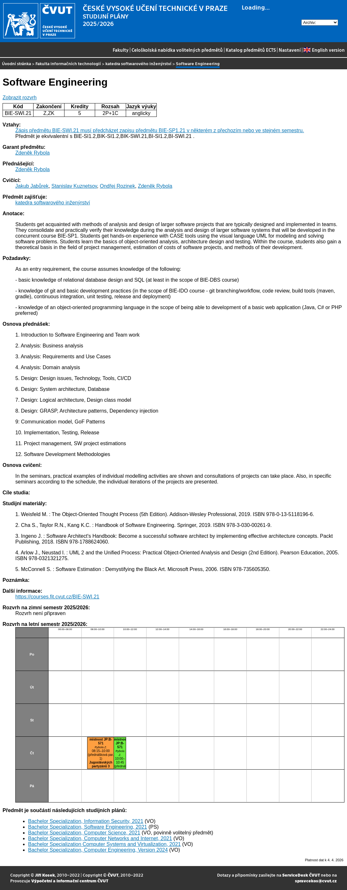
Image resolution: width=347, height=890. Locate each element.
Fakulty (121, 50)
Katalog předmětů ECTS (251, 50)
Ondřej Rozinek (117, 186)
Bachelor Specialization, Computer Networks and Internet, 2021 (100, 838)
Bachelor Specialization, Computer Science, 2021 (84, 832)
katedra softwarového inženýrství (138, 63)
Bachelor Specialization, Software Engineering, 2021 (87, 827)
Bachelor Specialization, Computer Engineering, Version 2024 (98, 850)
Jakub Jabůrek (32, 186)
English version (324, 50)
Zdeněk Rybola (32, 153)
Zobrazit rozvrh (20, 97)
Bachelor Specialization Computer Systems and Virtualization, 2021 (104, 844)
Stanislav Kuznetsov (74, 186)
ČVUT (113, 874)
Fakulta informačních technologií (68, 63)
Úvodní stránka (16, 63)
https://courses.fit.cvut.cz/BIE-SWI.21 (57, 596)
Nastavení (290, 50)
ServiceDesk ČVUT (301, 874)
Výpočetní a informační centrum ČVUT (69, 880)
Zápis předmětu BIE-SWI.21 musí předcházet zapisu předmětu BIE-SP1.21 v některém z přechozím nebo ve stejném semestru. (159, 130)
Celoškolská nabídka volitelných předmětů (177, 50)
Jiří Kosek (45, 874)
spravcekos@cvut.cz (316, 880)
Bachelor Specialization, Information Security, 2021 (85, 821)
